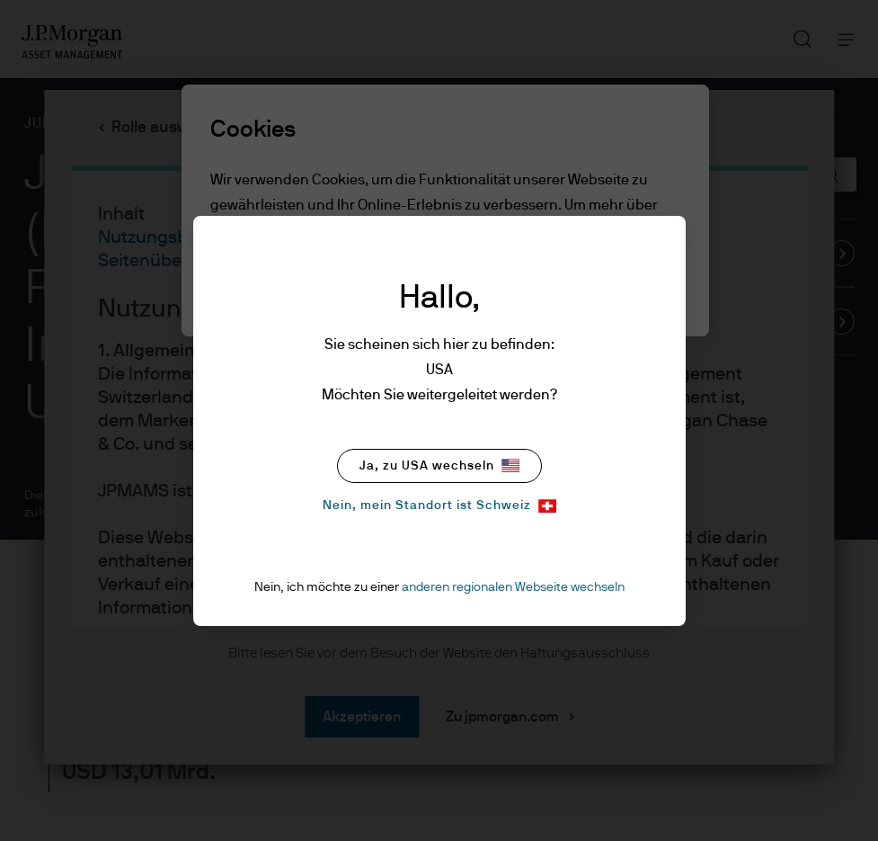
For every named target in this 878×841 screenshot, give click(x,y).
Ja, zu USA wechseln (439, 465)
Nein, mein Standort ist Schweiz (439, 506)
